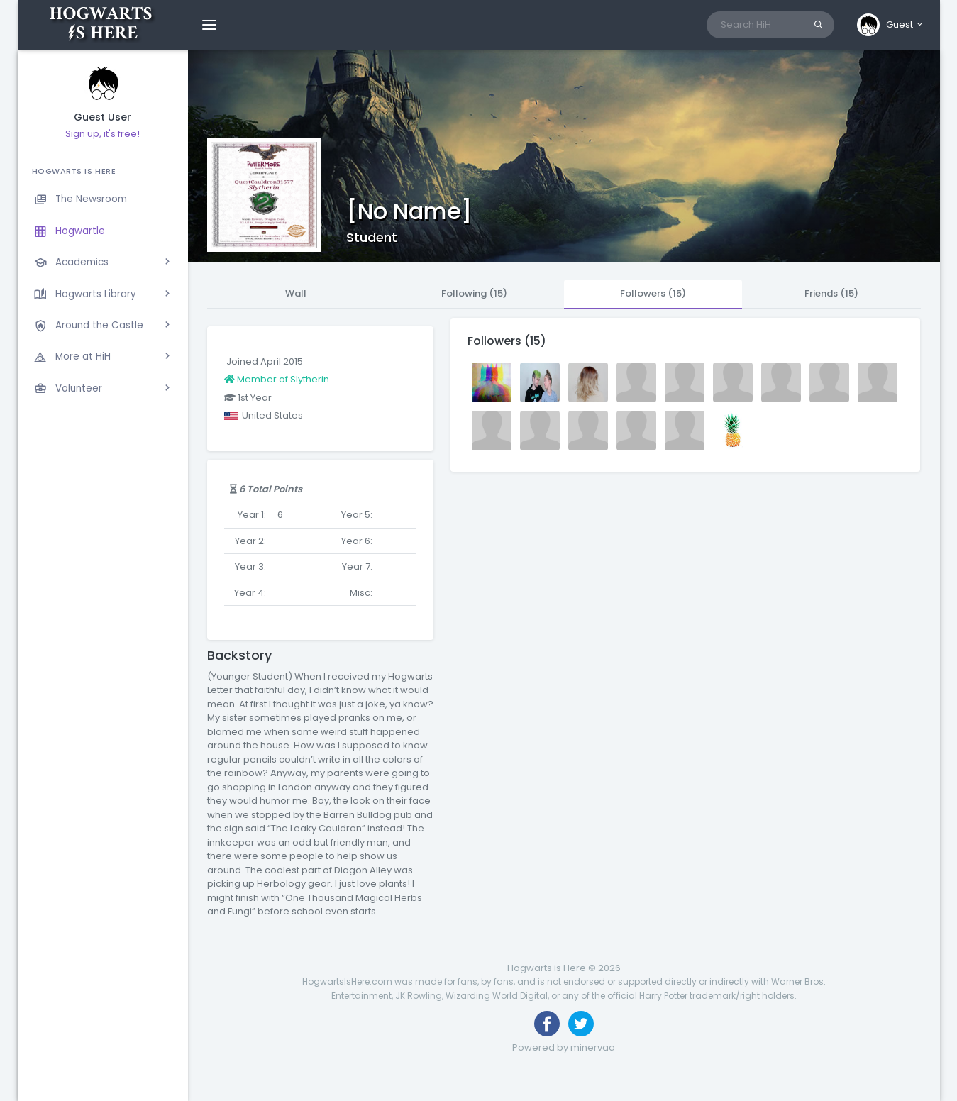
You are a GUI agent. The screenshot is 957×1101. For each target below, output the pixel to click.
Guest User (102, 117)
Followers (653, 293)
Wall (295, 293)
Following (474, 293)
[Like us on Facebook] (547, 1023)
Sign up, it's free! (102, 133)
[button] (890, 25)
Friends (831, 293)
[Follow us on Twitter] (581, 1023)
